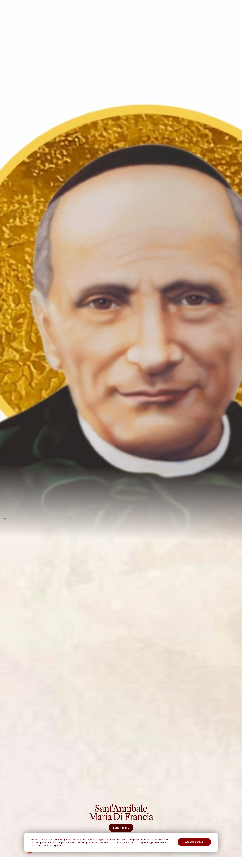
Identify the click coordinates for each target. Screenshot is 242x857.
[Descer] (5, 518)
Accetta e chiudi (194, 842)
